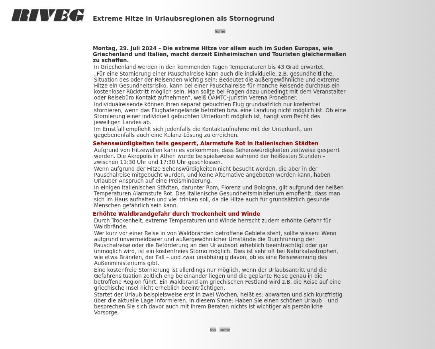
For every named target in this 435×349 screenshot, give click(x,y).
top (213, 330)
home (220, 31)
